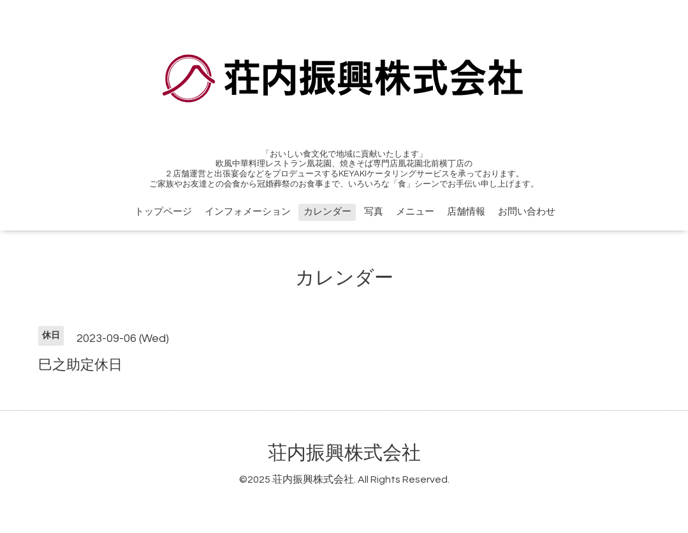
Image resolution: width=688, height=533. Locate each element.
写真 (373, 212)
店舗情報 (466, 212)
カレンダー (327, 212)
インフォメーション (248, 212)
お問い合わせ (526, 212)
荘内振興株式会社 (344, 453)
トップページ (163, 212)
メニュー (415, 212)
